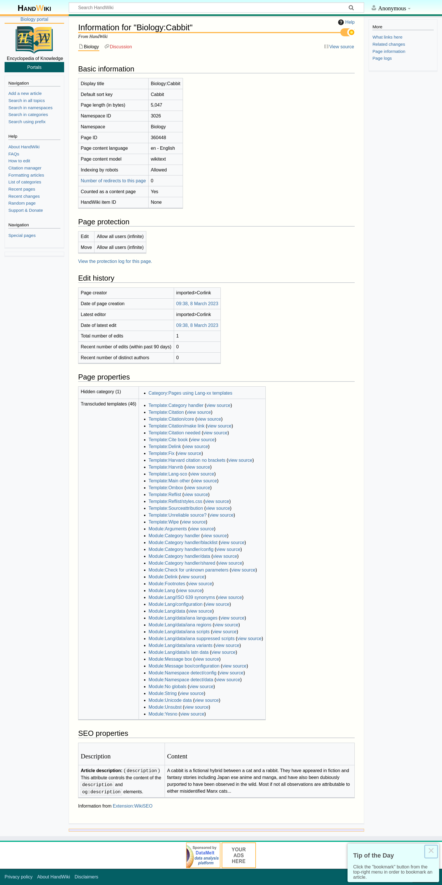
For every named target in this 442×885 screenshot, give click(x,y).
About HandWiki (53, 876)
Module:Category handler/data (179, 556)
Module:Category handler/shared (182, 563)
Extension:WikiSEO (133, 806)
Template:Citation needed (174, 432)
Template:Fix (162, 453)
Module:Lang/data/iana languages (183, 618)
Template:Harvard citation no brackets (187, 460)
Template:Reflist (165, 494)
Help (346, 22)
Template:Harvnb (166, 467)
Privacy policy (19, 876)
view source (218, 405)
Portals (34, 67)
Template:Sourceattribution (176, 508)
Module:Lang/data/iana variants (180, 645)
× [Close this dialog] (431, 851)
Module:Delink (163, 576)
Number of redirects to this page (113, 180)
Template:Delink (165, 446)
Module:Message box (170, 659)
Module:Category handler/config (181, 549)
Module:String (163, 693)
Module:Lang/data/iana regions (180, 624)
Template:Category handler (176, 405)
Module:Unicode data (170, 700)
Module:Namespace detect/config (182, 672)
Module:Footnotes (167, 583)
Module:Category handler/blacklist (183, 542)
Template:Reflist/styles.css (175, 501)
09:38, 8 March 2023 (197, 303)
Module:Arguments (168, 528)
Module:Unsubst (165, 707)
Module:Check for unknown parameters (188, 570)
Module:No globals (168, 686)
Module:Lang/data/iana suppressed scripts (192, 638)
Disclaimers (86, 876)
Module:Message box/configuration (184, 666)
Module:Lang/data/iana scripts (179, 631)
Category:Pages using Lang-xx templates (190, 393)
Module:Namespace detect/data (181, 679)
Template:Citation (166, 412)
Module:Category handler (174, 535)
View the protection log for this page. (115, 261)
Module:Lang (162, 590)
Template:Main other (169, 480)
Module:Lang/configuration (176, 604)
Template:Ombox (166, 487)
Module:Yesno (163, 714)
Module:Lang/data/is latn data (179, 652)
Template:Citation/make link (177, 425)
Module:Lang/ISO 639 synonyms (182, 597)
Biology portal (34, 19)
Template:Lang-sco (168, 474)
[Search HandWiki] (216, 7)
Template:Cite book (168, 439)
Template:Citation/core (171, 419)
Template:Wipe (164, 522)
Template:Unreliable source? (178, 515)
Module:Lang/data (167, 611)
